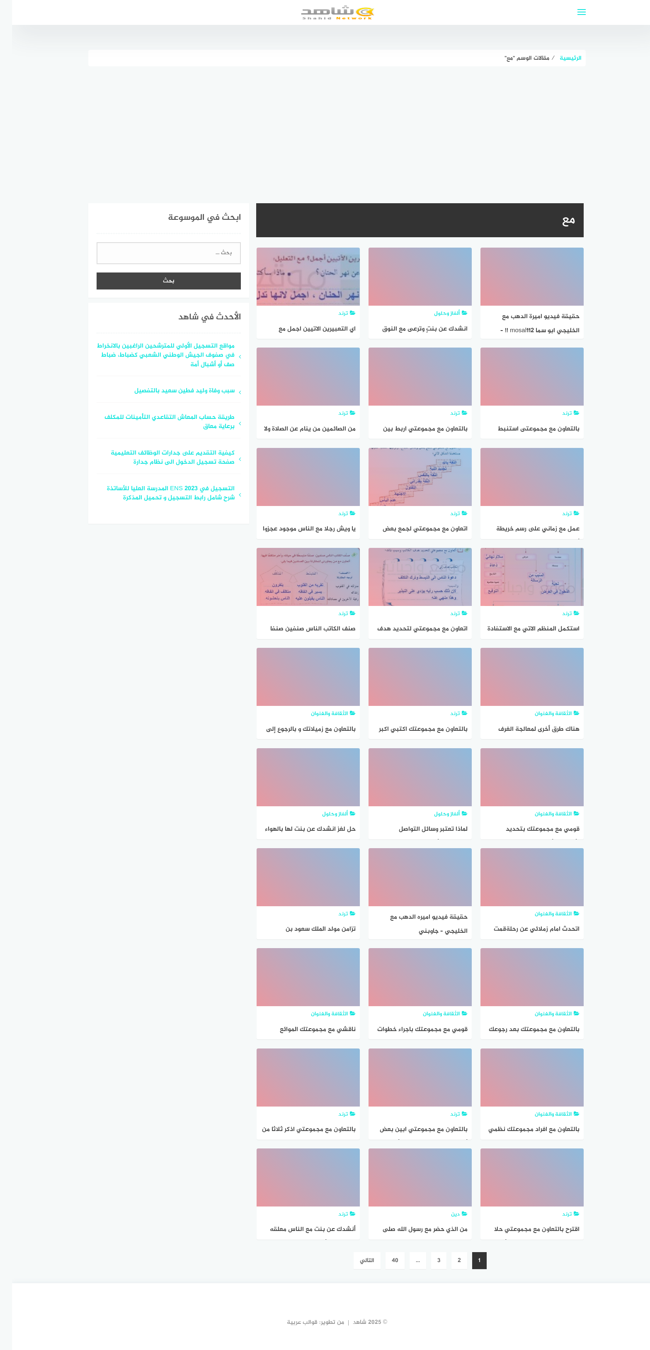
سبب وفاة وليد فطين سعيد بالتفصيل (172, 391)
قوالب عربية (290, 1322)
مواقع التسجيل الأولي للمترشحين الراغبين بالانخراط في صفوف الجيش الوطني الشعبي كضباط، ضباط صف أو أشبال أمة (154, 356)
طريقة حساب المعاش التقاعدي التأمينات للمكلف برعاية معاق (157, 422)
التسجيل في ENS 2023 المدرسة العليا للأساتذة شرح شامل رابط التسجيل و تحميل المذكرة (159, 494)
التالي (355, 1260)
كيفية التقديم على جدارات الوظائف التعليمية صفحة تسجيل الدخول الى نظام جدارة (161, 458)
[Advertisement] (325, 129)
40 (383, 1260)
